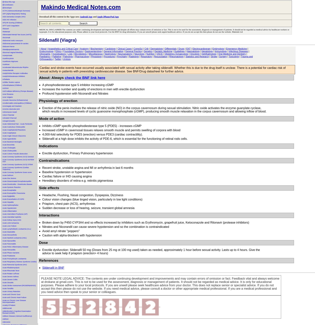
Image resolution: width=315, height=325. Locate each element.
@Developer (7, 8)
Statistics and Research (197, 56)
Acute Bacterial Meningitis (12, 142)
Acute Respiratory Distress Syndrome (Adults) (19, 262)
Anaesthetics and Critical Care (63, 48)
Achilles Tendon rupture (11, 82)
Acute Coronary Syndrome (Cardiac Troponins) (15, 168)
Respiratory (146, 56)
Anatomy (84, 48)
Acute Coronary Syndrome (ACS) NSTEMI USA (18, 160)
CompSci (138, 48)
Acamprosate (7, 55)
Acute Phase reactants (10, 253)
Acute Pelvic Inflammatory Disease (15, 247)
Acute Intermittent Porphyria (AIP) (15, 214)
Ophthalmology (209, 54)
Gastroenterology (93, 51)
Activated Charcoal (9, 118)
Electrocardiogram (201, 48)
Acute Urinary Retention (11, 291)
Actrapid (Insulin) (8, 121)
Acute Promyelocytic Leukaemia (14, 259)
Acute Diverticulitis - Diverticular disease (17, 184)
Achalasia (6, 79)
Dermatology (156, 48)
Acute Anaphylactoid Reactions (14, 130)
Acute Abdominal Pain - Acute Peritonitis (17, 124)
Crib (146, 48)
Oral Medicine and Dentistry (232, 54)
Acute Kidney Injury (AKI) (11, 220)
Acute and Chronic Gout (11, 294)
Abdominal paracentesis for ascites (15, 43)
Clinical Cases (125, 48)
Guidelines (179, 51)
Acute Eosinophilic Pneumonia (13, 193)
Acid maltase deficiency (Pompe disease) (17, 91)
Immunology (221, 51)
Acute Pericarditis (8, 250)
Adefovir (5, 319)
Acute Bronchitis (8, 145)
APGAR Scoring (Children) (12, 23)
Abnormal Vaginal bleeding (12, 52)
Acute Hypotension (9, 208)
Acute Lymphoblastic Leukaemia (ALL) (16, 229)
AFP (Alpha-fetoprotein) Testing (14, 14)
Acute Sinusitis (7, 282)
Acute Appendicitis (9, 139)
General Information (113, 51)
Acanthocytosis (8, 58)
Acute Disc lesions (9, 178)
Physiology (96, 56)
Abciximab (6, 38)
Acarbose (5, 64)
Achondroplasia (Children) (12, 85)
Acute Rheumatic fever (10, 271)
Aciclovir (5, 88)
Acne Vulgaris (7, 97)
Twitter (58, 59)
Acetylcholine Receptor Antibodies (15, 73)
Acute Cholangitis (8, 148)
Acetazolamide (7, 70)
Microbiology (80, 54)
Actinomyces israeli (9, 112)
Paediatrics (44, 56)
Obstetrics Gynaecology (176, 54)
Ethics (58, 51)
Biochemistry (96, 48)
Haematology (193, 51)
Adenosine (6, 322)
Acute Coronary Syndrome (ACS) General (18, 157)
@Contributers (7, 5)
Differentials (171, 48)
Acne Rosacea (7, 94)
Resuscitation (160, 56)
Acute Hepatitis (8, 202)
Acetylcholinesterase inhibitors (13, 76)
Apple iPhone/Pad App (108, 16)
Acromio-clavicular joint (11, 109)
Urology (67, 59)
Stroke (214, 56)
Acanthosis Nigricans (10, 61)
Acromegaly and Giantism (12, 106)
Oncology (195, 54)
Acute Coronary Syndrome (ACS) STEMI (17, 164)
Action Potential (8, 115)
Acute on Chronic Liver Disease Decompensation (14, 301)
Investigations (59, 54)
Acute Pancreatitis (9, 244)
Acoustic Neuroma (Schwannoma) (15, 100)
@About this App (8, 2)
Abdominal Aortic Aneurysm (12, 41)
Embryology (218, 48)
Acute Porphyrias (8, 256)
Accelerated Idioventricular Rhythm (15, 67)
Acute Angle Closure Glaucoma (14, 136)
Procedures (109, 56)
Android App (86, 16)
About (43, 48)
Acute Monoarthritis (9, 235)
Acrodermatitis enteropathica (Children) (17, 103)
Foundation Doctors (73, 51)
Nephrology (110, 54)
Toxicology (234, 56)
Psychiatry (122, 56)
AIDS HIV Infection (9, 20)
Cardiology (110, 48)
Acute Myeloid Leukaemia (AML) (14, 238)
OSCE (160, 54)
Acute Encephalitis (9, 190)
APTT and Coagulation (10, 26)
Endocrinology (46, 51)
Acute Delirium (7, 175)
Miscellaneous (96, 54)
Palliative (56, 56)
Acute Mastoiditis (8, 232)
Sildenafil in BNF (53, 267)
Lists (70, 54)
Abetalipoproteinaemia (10, 49)
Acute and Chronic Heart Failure (14, 297)
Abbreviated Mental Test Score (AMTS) (16, 35)
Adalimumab (7, 308)
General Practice (133, 51)
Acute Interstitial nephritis (11, 217)
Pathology (68, 56)
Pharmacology (82, 56)
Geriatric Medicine (163, 51)
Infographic (44, 54)
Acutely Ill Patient (8, 305)
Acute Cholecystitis (9, 151)
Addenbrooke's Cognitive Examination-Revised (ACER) (16, 312)
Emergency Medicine (236, 48)
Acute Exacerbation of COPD (13, 199)
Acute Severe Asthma (10, 277)
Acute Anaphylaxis (9, 133)
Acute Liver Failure (9, 226)
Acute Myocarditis (9, 241)
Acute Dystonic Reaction (11, 187)
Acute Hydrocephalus (10, 205)
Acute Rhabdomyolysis (11, 268)
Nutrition (150, 54)
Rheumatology (176, 56)
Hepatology (207, 51)
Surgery (223, 56)
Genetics (148, 51)
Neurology (139, 54)
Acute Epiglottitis (8, 196)
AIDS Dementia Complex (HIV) (14, 17)
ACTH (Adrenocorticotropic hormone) (16, 11)
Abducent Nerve (8, 46)
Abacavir (5, 29)
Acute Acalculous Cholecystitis (13, 127)
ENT (188, 48)
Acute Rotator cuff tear (10, 274)
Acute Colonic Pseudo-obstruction (15, 154)
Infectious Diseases (238, 51)
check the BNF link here (85, 78)
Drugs (181, 48)
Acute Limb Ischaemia (10, 223)
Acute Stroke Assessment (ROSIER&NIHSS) (19, 285)
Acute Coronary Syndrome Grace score (17, 172)
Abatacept (6, 32)
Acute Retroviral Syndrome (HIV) (14, 265)
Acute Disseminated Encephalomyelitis (16, 181)
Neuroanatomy (125, 54)
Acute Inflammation (9, 211)
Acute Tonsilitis (7, 288)
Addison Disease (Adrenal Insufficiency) (17, 316)
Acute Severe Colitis (10, 280)
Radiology (134, 56)
